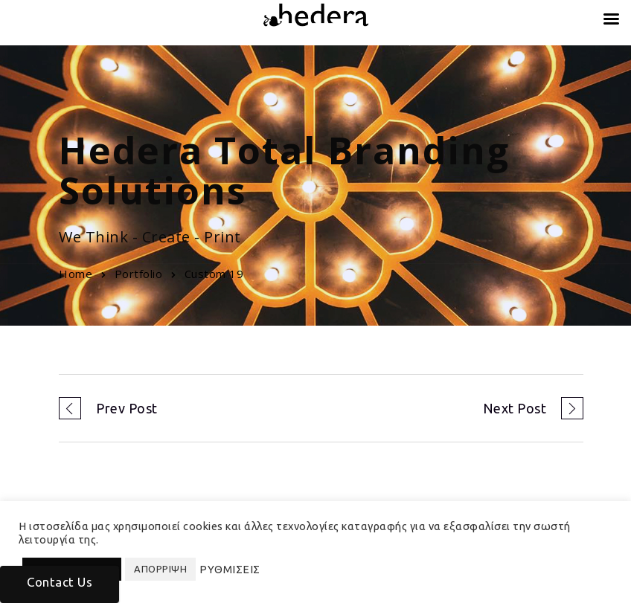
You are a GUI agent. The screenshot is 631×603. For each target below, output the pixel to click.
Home (75, 273)
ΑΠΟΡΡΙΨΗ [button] (160, 569)
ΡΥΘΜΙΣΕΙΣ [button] (229, 569)
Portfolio (139, 273)
